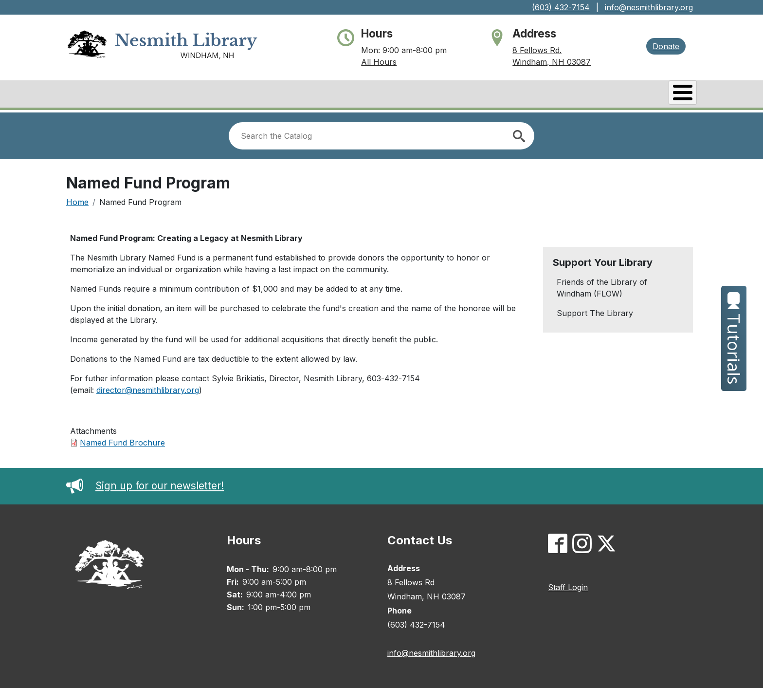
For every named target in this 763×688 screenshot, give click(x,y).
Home (77, 200)
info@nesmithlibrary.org (649, 7)
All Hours (379, 62)
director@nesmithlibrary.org (147, 387)
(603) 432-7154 (561, 7)
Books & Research (344, 95)
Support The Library (595, 311)
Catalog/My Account (451, 95)
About (269, 95)
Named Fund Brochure (122, 440)
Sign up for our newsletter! (145, 483)
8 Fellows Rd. (537, 50)
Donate (666, 46)
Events (534, 95)
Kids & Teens (658, 95)
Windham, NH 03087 (551, 62)
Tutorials (734, 338)
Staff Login (568, 585)
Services (589, 95)
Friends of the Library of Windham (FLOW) (602, 285)
